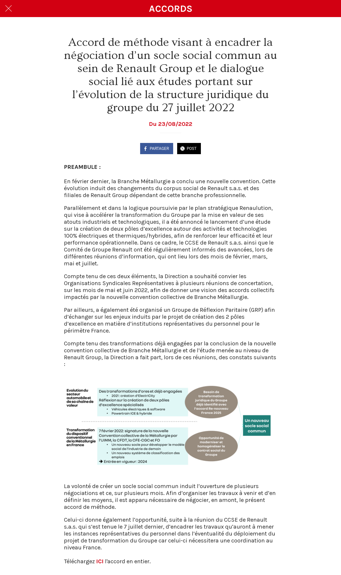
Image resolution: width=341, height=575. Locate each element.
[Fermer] (8, 8)
